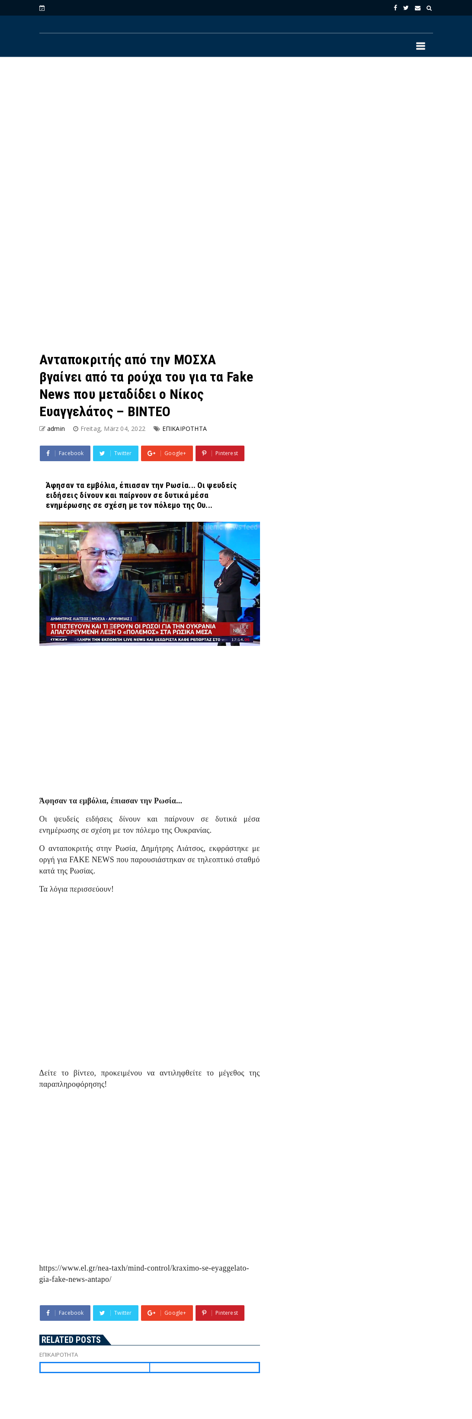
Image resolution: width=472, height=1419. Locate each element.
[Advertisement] (236, 134)
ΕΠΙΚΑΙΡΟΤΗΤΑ (184, 428)
